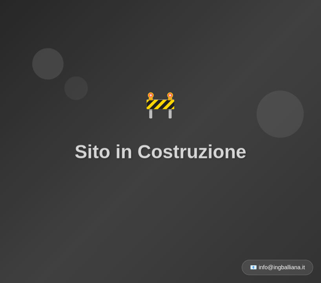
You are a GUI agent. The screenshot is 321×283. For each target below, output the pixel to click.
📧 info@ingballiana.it (277, 267)
